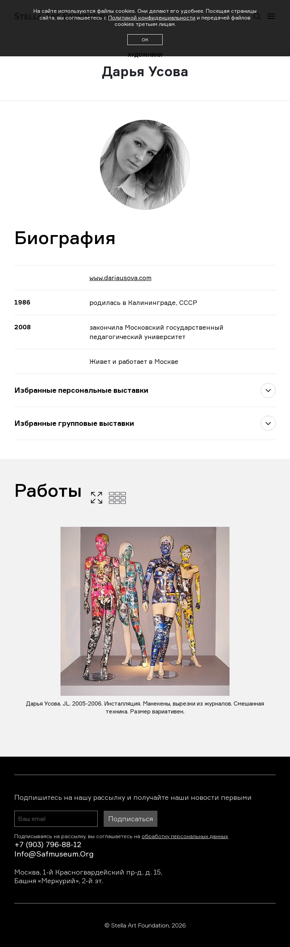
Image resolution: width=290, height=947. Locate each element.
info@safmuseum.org (54, 853)
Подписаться (130, 818)
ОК (145, 39)
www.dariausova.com (120, 278)
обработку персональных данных (185, 836)
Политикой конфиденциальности (151, 17)
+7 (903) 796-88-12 (47, 844)
